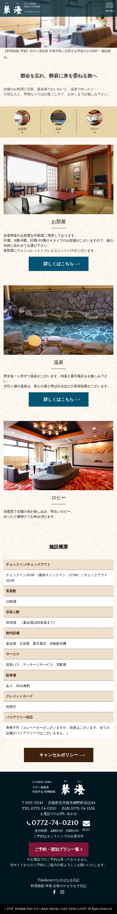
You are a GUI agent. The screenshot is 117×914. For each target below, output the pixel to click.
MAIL (86, 825)
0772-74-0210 (53, 823)
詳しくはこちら (59, 263)
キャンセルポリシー (58, 755)
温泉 (58, 130)
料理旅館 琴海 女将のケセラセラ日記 (58, 886)
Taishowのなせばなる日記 (58, 880)
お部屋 (22, 130)
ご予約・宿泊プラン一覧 (58, 849)
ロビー (94, 130)
